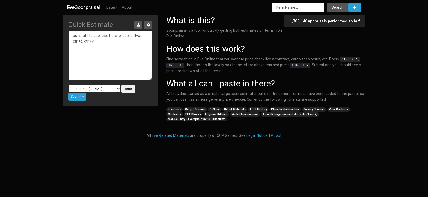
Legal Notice (257, 135)
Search (337, 7)
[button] (354, 7)
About (127, 7)
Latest (111, 7)
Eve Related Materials (170, 135)
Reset (128, 89)
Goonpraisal (83, 7)
